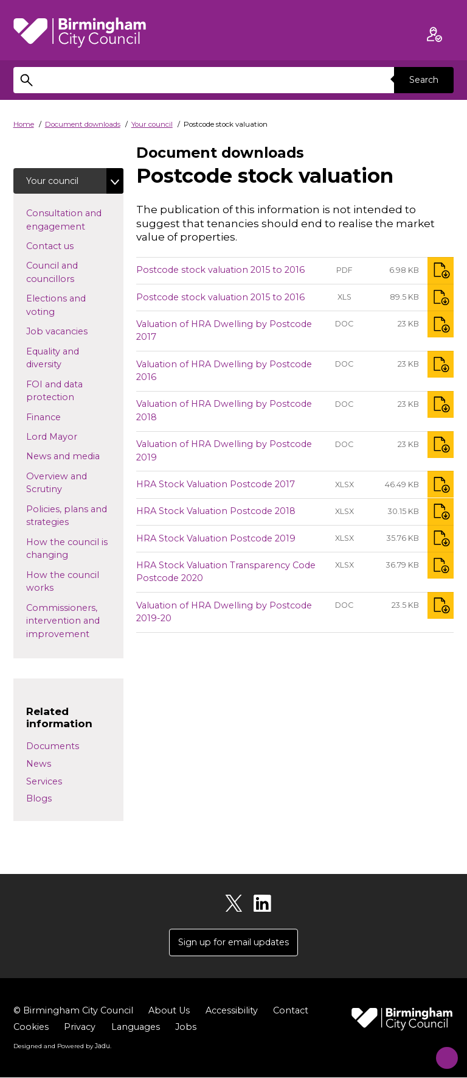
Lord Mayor (71, 437)
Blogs (39, 799)
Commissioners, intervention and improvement (74, 621)
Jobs (185, 1028)
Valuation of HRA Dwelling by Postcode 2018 (224, 411)
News (38, 764)
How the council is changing (67, 549)
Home (23, 124)
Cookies (31, 1028)
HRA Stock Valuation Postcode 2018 (216, 511)
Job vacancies (74, 331)
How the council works (62, 582)
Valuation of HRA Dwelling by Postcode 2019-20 (224, 612)
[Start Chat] (441, 1052)
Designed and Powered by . (62, 1047)
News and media (74, 456)
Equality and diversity (63, 359)
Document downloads (82, 124)
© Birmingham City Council (73, 1011)
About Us (169, 1011)
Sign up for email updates (233, 942)
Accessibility (232, 1011)
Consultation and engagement (74, 220)
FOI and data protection (69, 391)
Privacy (79, 1028)
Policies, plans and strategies (67, 516)
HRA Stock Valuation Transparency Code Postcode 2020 (226, 572)
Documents (52, 746)
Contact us (69, 246)
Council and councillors (69, 273)
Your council (152, 124)
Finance (63, 417)
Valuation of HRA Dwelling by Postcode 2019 (224, 451)
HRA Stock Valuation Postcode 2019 (216, 538)
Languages (135, 1028)
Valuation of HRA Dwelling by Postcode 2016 (224, 371)
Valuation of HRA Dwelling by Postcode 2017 (224, 331)
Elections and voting (60, 306)
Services (44, 781)
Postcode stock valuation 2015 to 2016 (220, 269)
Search (423, 79)
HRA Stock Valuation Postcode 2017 (215, 484)
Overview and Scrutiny (63, 483)
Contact (290, 1011)
